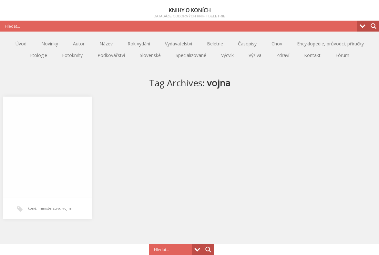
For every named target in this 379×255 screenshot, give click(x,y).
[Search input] (180, 26)
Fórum (342, 55)
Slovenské (150, 55)
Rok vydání (139, 44)
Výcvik (227, 55)
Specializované (191, 55)
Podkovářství (111, 55)
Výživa (255, 55)
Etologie (38, 55)
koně (32, 208)
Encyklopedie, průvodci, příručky (330, 44)
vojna (67, 208)
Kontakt (312, 55)
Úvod (20, 44)
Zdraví (282, 55)
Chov (276, 44)
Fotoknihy (72, 55)
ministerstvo (49, 208)
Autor (79, 44)
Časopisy (247, 44)
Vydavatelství (178, 44)
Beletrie (215, 44)
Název (106, 44)
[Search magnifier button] (373, 26)
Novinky (49, 44)
